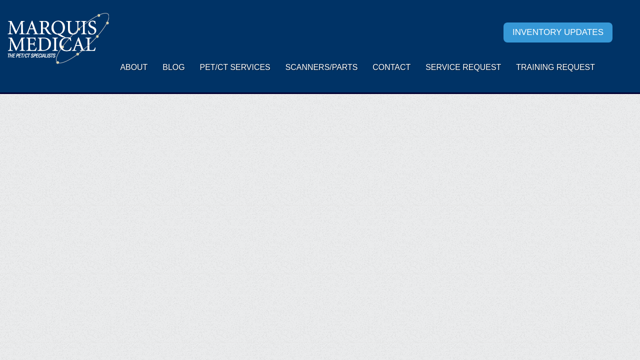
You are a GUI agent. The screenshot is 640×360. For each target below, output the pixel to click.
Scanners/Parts (322, 67)
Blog (173, 67)
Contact (391, 67)
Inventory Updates (558, 32)
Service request (463, 67)
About (134, 67)
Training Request (555, 67)
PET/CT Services (235, 67)
